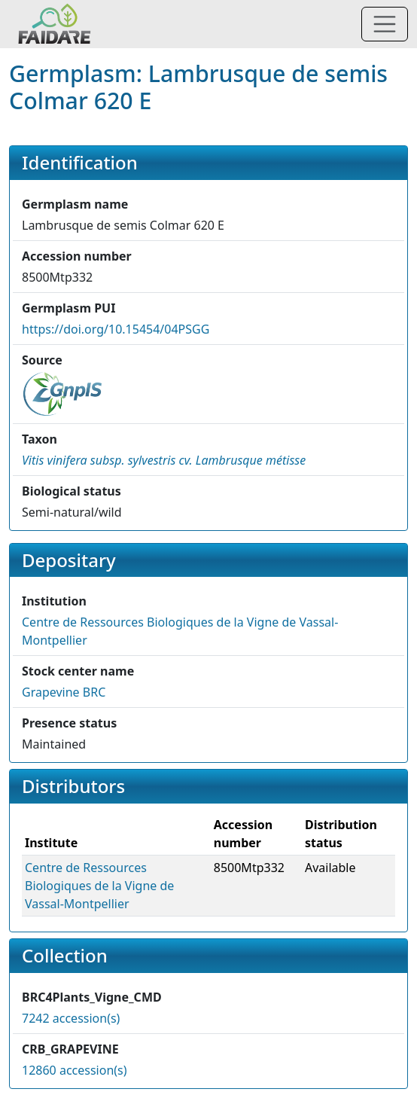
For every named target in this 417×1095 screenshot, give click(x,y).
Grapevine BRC (63, 692)
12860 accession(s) (74, 1070)
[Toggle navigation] (384, 24)
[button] (164, 460)
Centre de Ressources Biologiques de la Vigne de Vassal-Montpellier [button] (99, 885)
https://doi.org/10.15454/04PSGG (115, 329)
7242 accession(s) (71, 1018)
